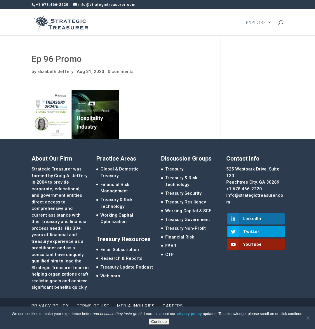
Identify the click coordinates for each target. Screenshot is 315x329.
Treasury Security (183, 193)
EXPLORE (256, 22)
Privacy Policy (50, 306)
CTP (169, 254)
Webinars (110, 275)
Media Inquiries (136, 306)
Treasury (174, 169)
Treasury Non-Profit (185, 228)
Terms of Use (93, 306)
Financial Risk (179, 237)
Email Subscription (119, 249)
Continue (159, 321)
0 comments (120, 71)
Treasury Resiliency (185, 202)
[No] (308, 318)
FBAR (170, 245)
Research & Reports (121, 258)
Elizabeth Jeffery (55, 71)
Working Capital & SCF (188, 210)
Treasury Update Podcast (126, 267)
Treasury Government (187, 219)
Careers (173, 306)
